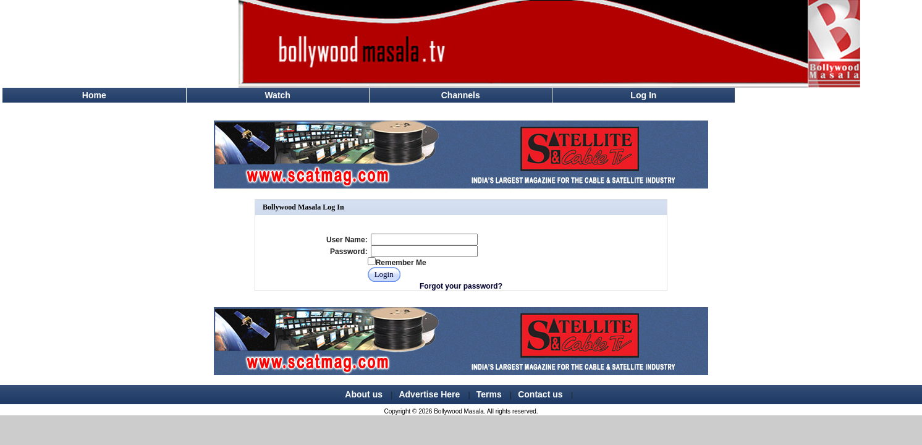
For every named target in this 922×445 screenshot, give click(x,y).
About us (364, 394)
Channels (460, 95)
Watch (277, 95)
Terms (489, 394)
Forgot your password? (461, 286)
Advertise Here (429, 394)
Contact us (540, 394)
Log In (643, 95)
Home (94, 95)
